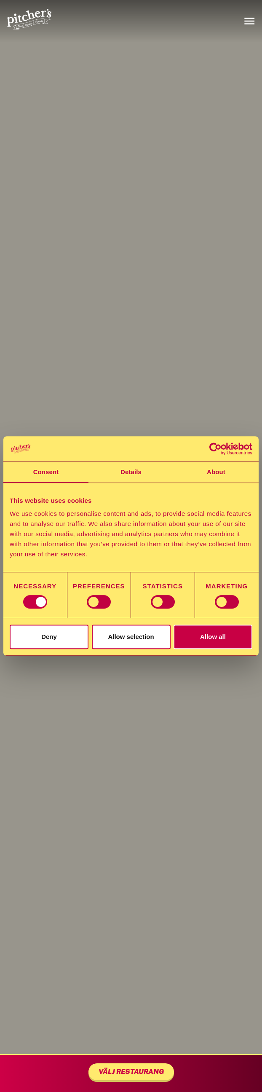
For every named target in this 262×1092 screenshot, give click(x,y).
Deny (49, 636)
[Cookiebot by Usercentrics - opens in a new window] (215, 449)
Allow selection (131, 636)
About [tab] (216, 471)
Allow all (213, 636)
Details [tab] (131, 471)
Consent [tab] (46, 471)
